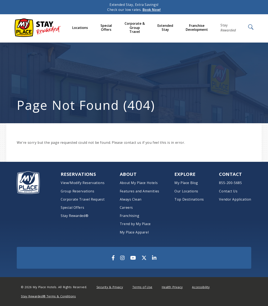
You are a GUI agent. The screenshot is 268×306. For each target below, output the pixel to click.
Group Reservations (77, 191)
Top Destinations (189, 199)
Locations (80, 27)
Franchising (129, 216)
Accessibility (201, 287)
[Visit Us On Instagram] (122, 257)
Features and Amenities (139, 191)
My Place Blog (186, 183)
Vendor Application (235, 199)
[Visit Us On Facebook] (113, 257)
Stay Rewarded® (74, 216)
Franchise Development (197, 27)
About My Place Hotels (139, 183)
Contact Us (228, 191)
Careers (126, 208)
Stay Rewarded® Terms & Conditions (48, 296)
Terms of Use (142, 287)
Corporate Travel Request (82, 199)
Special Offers (106, 27)
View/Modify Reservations (82, 183)
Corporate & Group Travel (135, 27)
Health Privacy (172, 287)
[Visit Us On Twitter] (144, 257)
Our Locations (186, 191)
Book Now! (152, 9)
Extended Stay (165, 27)
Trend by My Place (135, 224)
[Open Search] (250, 27)
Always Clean (131, 199)
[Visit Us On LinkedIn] (154, 257)
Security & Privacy (110, 287)
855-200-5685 (230, 183)
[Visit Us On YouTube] (133, 257)
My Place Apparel (134, 232)
